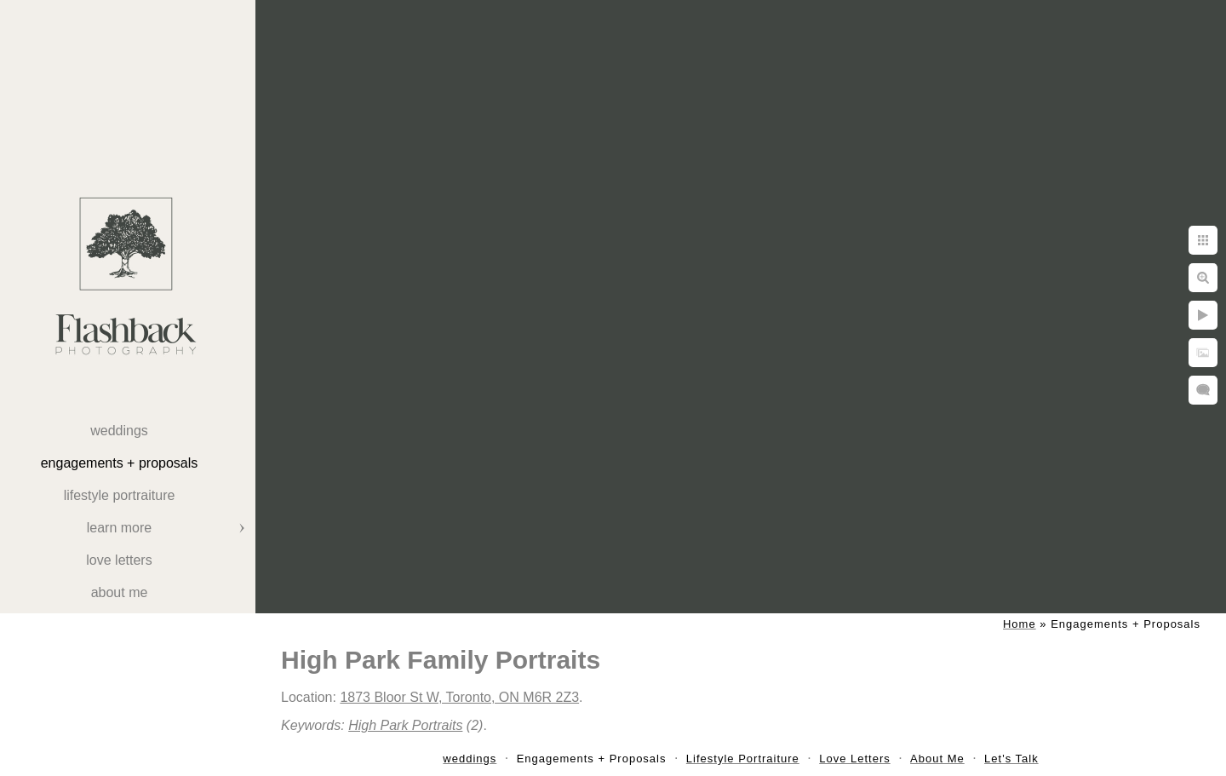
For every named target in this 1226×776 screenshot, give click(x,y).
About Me (119, 592)
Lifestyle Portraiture (119, 495)
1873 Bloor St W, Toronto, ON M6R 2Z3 (459, 697)
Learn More (119, 527)
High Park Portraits (405, 725)
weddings (119, 430)
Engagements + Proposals (119, 463)
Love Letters (119, 560)
